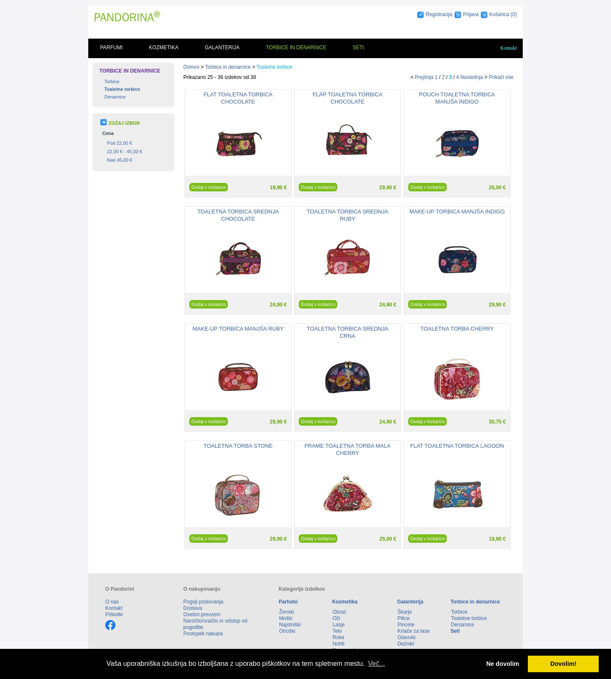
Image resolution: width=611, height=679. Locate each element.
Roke (339, 637)
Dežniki (406, 644)
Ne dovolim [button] (502, 663)
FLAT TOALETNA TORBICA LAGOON (457, 446)
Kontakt (508, 48)
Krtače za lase (414, 631)
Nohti (339, 644)
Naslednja (471, 77)
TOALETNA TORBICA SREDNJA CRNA (347, 332)
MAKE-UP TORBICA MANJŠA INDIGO (457, 211)
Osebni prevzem (201, 614)
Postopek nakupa (203, 634)
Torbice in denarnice (296, 48)
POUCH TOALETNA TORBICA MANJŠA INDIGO (457, 98)
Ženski (286, 612)
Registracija (439, 14)
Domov (191, 67)
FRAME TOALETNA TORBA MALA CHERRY (348, 449)
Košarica (499, 14)
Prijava (471, 14)
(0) (513, 14)
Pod (119, 143)
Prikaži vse (501, 77)
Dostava (192, 608)
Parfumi (111, 48)
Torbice (111, 81)
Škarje (405, 612)
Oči (336, 618)
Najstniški (290, 625)
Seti (358, 48)
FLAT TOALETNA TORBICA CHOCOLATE (238, 98)
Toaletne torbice (122, 89)
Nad (119, 160)
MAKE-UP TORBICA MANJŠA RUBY (238, 328)
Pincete (406, 625)
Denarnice (115, 96)
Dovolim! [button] (563, 663)
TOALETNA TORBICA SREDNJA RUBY (347, 215)
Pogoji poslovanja (203, 602)
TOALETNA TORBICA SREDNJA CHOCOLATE (238, 215)
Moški (285, 618)
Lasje (339, 625)
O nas (112, 602)
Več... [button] (376, 663)
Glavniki (407, 637)
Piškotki (114, 614)
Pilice (404, 618)
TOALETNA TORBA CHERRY (456, 328)
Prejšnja (424, 77)
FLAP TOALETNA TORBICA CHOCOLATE (347, 98)
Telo (337, 631)
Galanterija (222, 48)
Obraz (340, 612)
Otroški (287, 631)
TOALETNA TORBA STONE (237, 446)
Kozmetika (163, 48)
